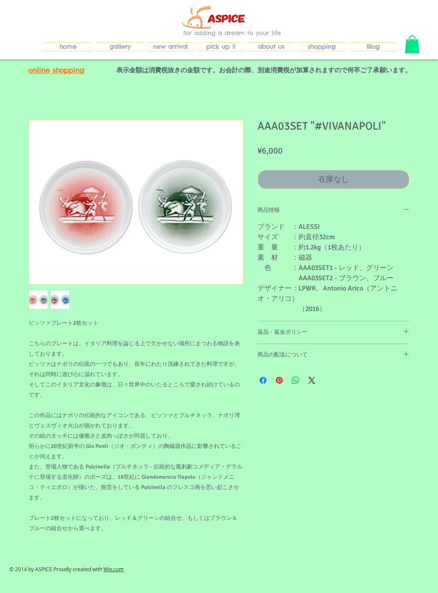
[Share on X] (312, 380)
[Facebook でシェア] (263, 380)
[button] (412, 44)
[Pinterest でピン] (279, 380)
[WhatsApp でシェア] (295, 380)
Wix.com (114, 569)
